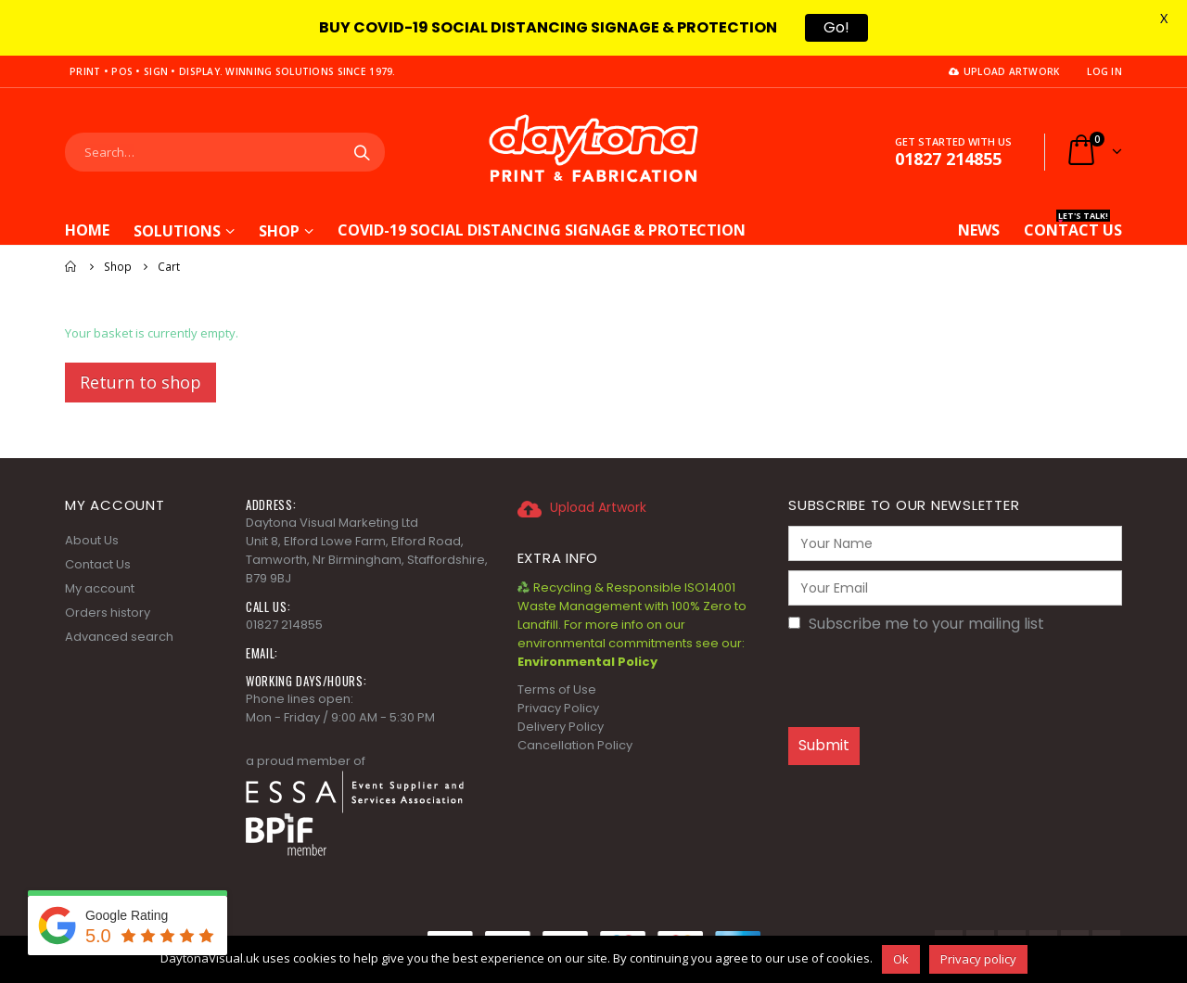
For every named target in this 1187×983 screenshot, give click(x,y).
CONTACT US (1073, 228)
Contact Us (98, 564)
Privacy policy (978, 959)
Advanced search (119, 636)
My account (99, 588)
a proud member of (305, 761)
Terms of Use (556, 689)
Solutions (177, 231)
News (979, 230)
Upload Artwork (1004, 71)
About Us (92, 540)
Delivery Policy (560, 726)
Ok (901, 959)
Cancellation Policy (574, 745)
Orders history (107, 612)
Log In (1104, 71)
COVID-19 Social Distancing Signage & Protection (542, 228)
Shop (279, 231)
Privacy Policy (558, 708)
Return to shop (140, 382)
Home (87, 230)
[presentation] (929, 681)
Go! (836, 27)
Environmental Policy (587, 661)
